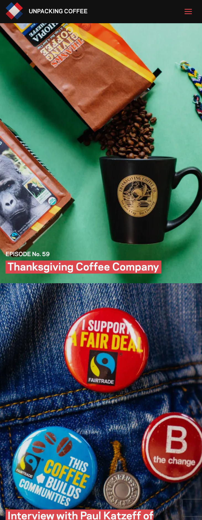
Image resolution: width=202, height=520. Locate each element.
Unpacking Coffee (58, 11)
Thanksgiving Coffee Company (83, 268)
